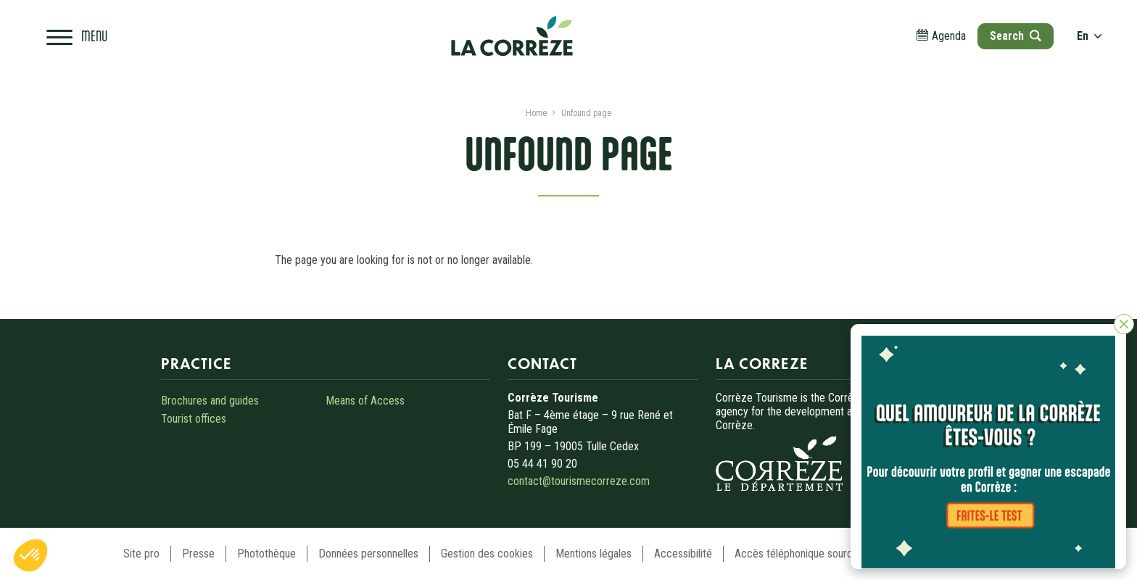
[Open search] (1015, 36)
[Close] (1124, 324)
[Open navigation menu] (76, 36)
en (1089, 36)
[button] (30, 555)
